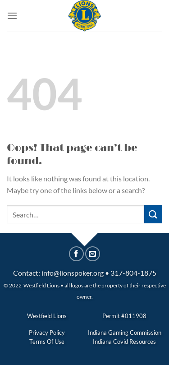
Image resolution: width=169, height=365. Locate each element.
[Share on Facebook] (76, 253)
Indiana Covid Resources (124, 341)
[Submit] (153, 214)
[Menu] (12, 16)
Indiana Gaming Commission (124, 332)
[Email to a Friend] (92, 253)
